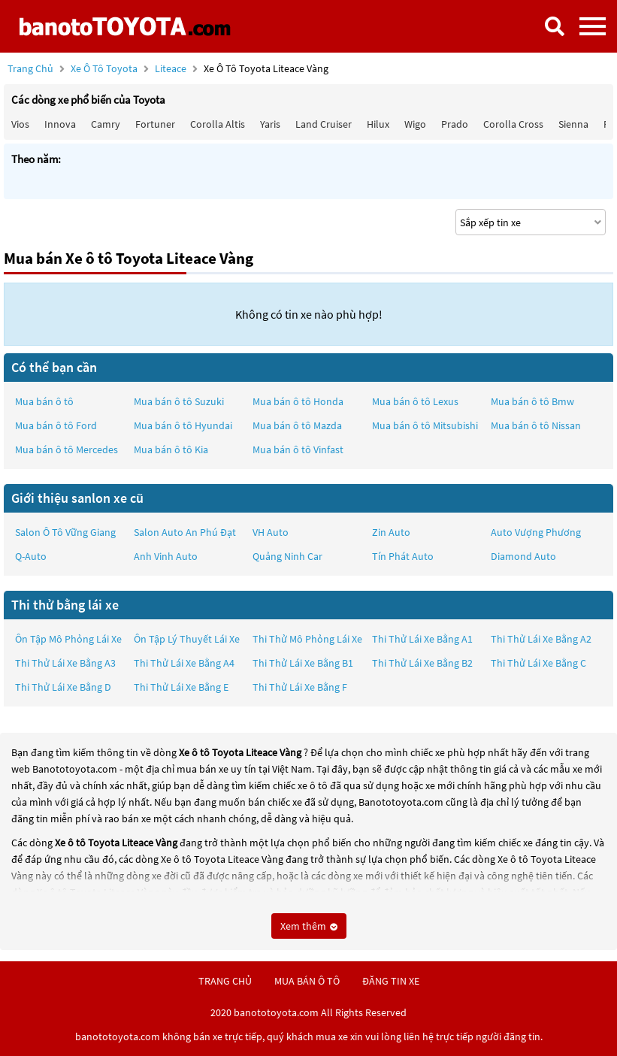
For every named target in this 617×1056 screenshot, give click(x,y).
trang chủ (225, 981)
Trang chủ (30, 68)
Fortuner (155, 124)
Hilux (378, 124)
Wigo (415, 124)
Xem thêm (308, 926)
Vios (20, 124)
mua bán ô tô (307, 981)
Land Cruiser (323, 124)
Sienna (573, 124)
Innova (60, 124)
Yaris (270, 124)
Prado (454, 124)
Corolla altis (217, 124)
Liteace (172, 68)
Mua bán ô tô (44, 401)
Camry (105, 124)
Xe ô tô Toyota (104, 68)
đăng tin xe (390, 981)
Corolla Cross (513, 124)
